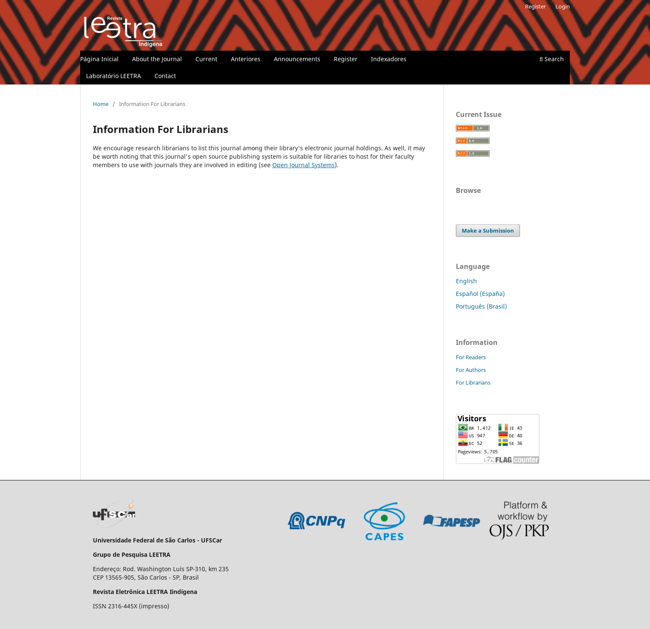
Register (346, 59)
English (466, 281)
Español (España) (480, 294)
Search (551, 59)
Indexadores (388, 59)
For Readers (471, 357)
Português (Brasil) (481, 306)
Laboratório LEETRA (113, 76)
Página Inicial (99, 59)
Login (562, 6)
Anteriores (245, 59)
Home (100, 104)
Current (206, 59)
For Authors (471, 370)
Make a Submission (488, 230)
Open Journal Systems (303, 165)
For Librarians (473, 382)
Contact (165, 76)
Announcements (297, 59)
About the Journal (157, 59)
